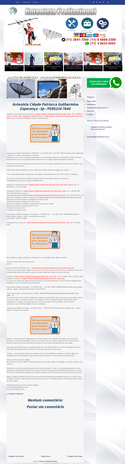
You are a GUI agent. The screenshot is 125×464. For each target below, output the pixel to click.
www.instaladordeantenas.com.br (98, 137)
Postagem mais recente (16, 456)
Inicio (18, 2)
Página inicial (45, 456)
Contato (35, 2)
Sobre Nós (26, 2)
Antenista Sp (91, 104)
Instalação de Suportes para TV (97, 108)
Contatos (90, 114)
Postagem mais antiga (74, 456)
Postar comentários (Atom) (48, 461)
